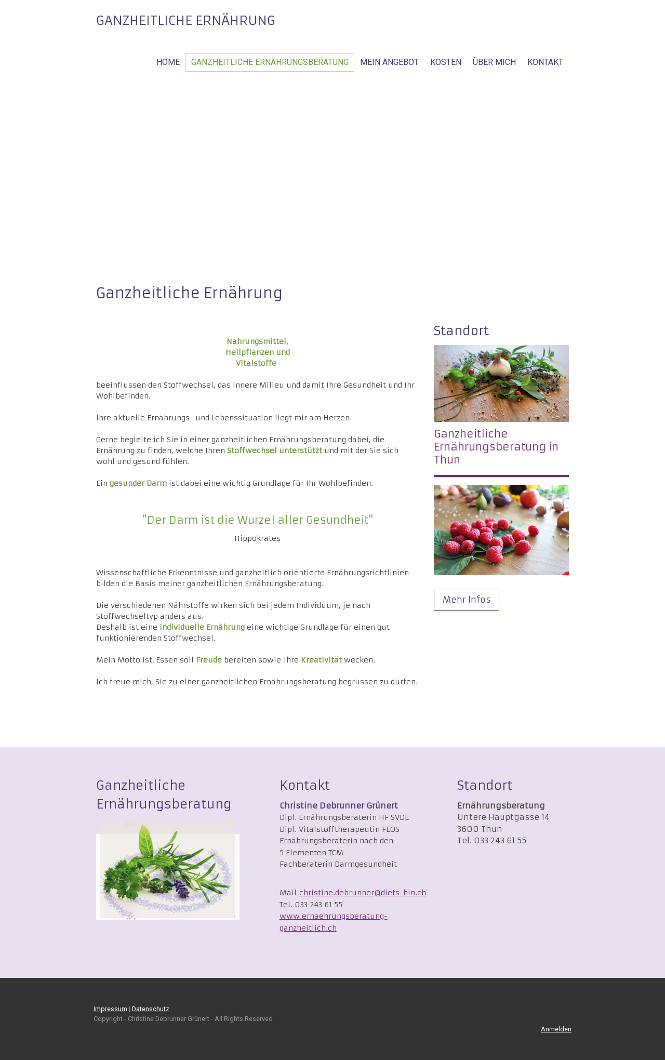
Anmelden (556, 1029)
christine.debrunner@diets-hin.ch (362, 892)
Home (168, 62)
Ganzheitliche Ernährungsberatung (270, 62)
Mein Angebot (389, 62)
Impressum (110, 1009)
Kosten (445, 62)
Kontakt (545, 62)
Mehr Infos (466, 599)
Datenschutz (150, 1009)
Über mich (494, 62)
